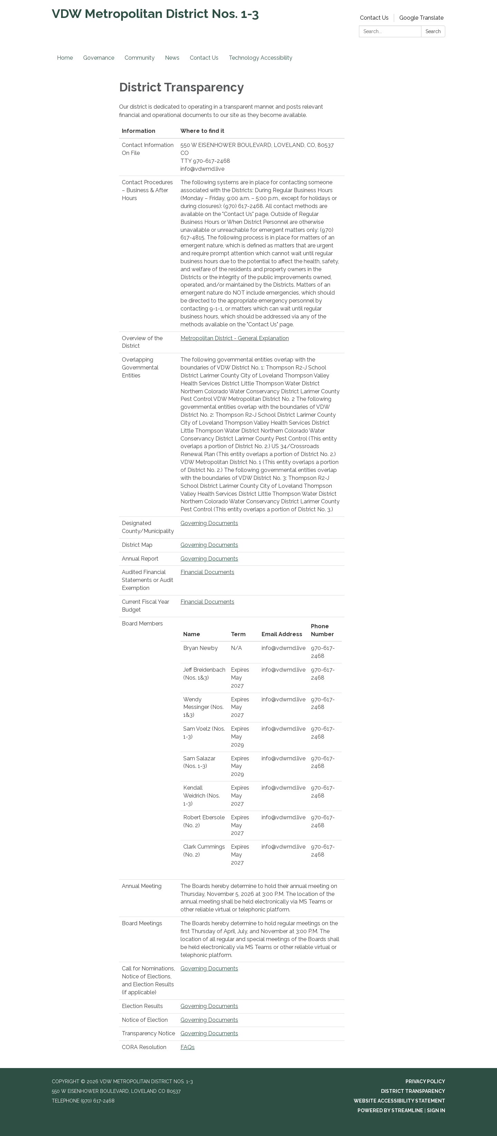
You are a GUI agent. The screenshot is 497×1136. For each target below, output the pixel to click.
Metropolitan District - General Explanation (235, 338)
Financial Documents (207, 572)
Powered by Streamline (390, 1110)
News (172, 58)
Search (433, 31)
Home (65, 58)
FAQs (188, 1047)
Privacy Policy (425, 1081)
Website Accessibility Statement (399, 1101)
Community (140, 58)
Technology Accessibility (260, 58)
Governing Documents (209, 523)
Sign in (436, 1110)
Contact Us (374, 17)
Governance (98, 58)
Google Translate (421, 17)
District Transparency (413, 1091)
